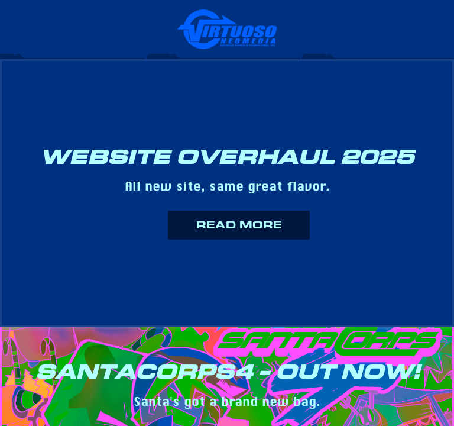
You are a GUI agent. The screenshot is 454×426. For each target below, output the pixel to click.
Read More (239, 225)
